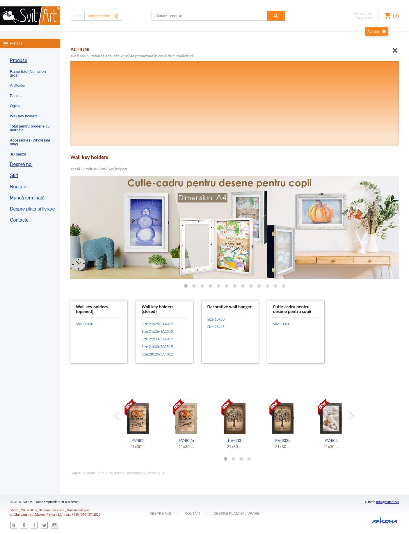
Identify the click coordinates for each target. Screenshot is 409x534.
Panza (15, 95)
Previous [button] (121, 415)
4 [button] (246, 458)
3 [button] (238, 458)
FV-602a (186, 440)
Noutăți (192, 514)
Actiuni (373, 31)
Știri (14, 175)
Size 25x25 (216, 326)
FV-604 (331, 440)
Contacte (19, 220)
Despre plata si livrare (32, 208)
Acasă (75, 169)
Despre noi (21, 164)
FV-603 (234, 440)
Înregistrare (364, 18)
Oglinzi (16, 106)
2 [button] (230, 458)
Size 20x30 (84, 323)
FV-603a (283, 440)
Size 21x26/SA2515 (157, 331)
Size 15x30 (216, 319)
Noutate (18, 186)
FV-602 (138, 440)
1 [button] (223, 458)
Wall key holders (24, 116)
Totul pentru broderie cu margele (30, 128)
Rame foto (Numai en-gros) (28, 73)
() (396, 16)
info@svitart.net (387, 502)
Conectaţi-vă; (363, 13)
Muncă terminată (27, 197)
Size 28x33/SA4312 (157, 354)
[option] (138, 423)
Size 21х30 (281, 323)
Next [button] (351, 415)
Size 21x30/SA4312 (157, 339)
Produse (18, 60)
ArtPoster (18, 85)
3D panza (18, 154)
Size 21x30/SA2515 (157, 346)
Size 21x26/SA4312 (157, 323)
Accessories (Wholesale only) (30, 142)
